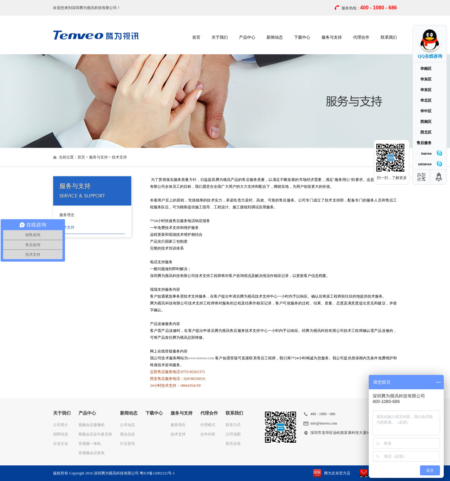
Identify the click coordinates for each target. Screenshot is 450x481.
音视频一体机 (89, 443)
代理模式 (207, 425)
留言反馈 (233, 443)
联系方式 (233, 425)
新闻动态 (275, 37)
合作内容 (207, 434)
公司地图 (233, 434)
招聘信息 (60, 434)
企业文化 (60, 443)
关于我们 (220, 37)
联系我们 (389, 37)
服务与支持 (332, 37)
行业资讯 (127, 443)
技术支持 (66, 227)
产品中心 (247, 37)
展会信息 (127, 434)
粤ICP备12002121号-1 (157, 473)
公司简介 (60, 425)
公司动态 (127, 425)
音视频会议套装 (91, 453)
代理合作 (361, 37)
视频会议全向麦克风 (95, 434)
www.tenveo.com (201, 358)
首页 (196, 37)
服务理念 (66, 215)
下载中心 (302, 37)
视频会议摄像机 (91, 425)
